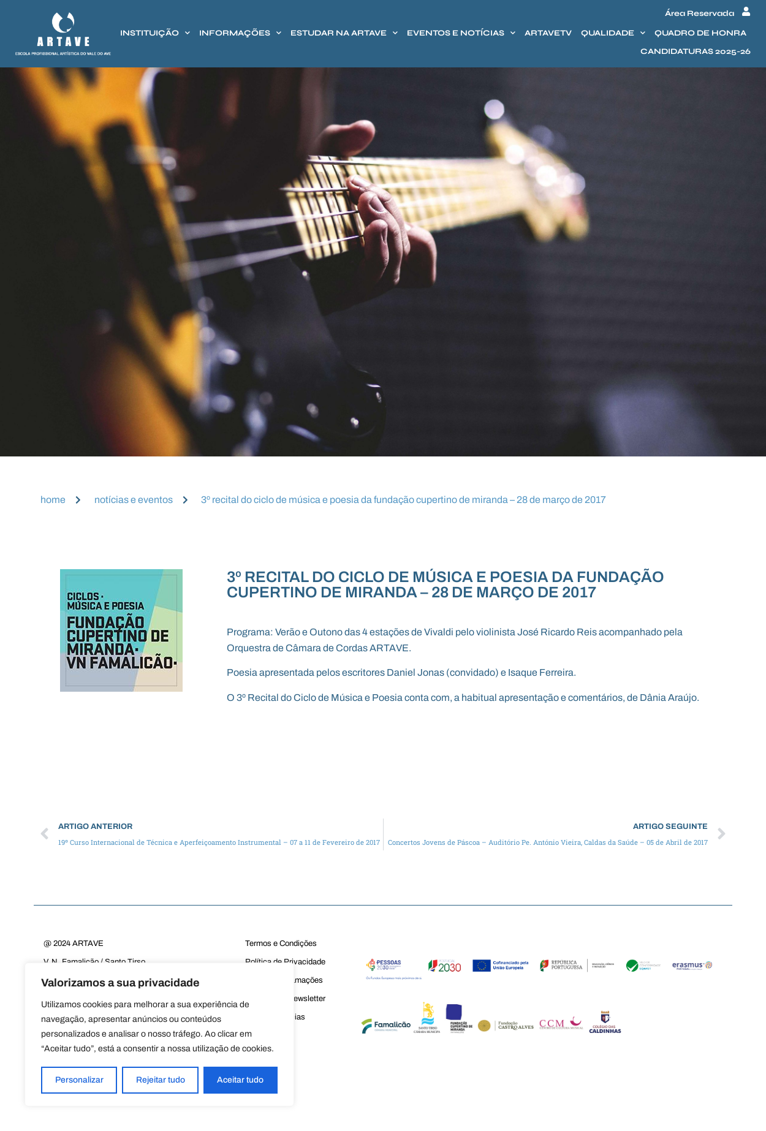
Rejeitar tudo (160, 1079)
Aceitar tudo (241, 1079)
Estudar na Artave (344, 33)
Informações (240, 33)
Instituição (155, 33)
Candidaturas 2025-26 (695, 51)
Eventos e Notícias (461, 33)
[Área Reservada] (746, 11)
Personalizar (79, 1079)
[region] (159, 1034)
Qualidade (613, 33)
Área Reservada (699, 13)
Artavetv (548, 33)
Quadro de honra (700, 33)
